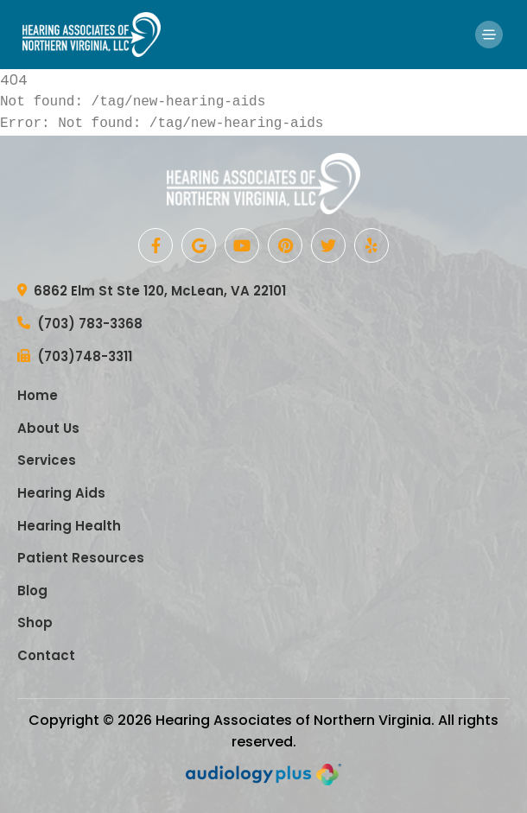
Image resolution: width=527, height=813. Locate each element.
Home (37, 395)
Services (46, 460)
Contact (46, 655)
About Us (48, 428)
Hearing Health (69, 526)
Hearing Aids (61, 493)
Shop (35, 622)
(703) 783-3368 (80, 324)
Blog (32, 590)
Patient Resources (80, 558)
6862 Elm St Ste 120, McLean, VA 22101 (151, 292)
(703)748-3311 (74, 357)
